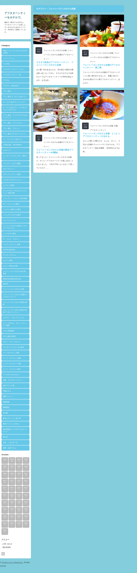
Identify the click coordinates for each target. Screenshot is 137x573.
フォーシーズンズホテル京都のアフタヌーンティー (21, 296)
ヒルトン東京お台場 (16, 266)
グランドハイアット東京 (18, 174)
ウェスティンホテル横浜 (18, 163)
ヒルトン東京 (14, 260)
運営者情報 (12, 547)
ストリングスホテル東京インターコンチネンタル (21, 227)
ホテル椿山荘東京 (15, 336)
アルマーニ (13, 150)
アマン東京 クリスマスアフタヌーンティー (21, 116)
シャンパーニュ (14, 58)
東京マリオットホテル (17, 424)
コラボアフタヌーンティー (18, 180)
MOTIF (11, 284)
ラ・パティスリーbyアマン (18, 139)
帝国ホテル (13, 391)
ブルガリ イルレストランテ (19, 318)
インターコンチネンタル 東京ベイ (21, 157)
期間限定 (12, 407)
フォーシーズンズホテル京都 (19, 289)
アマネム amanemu (16, 86)
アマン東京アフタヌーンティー (20, 134)
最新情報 (12, 402)
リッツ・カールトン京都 (18, 358)
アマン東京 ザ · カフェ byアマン (20, 96)
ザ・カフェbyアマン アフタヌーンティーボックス (21, 109)
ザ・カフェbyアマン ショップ (19, 102)
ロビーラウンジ (14, 169)
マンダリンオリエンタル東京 (19, 347)
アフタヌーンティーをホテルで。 (18, 562)
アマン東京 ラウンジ (17, 128)
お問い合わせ (13, 544)
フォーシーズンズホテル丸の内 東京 (21, 272)
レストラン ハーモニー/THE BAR (21, 198)
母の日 (11, 437)
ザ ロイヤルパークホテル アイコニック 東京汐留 (20, 192)
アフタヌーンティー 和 (18, 75)
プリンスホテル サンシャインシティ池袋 (21, 324)
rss (9, 553)
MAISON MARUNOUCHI (18, 279)
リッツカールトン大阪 (17, 353)
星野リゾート (14, 396)
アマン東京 (13, 91)
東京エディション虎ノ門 (18, 418)
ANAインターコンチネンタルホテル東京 (21, 52)
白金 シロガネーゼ (16, 442)
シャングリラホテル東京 (18, 215)
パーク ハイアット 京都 (17, 244)
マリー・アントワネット (18, 342)
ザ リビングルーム (15, 255)
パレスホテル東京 (15, 233)
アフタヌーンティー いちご (19, 69)
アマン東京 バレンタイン (18, 123)
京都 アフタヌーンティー (18, 380)
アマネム (12, 80)
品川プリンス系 (14, 385)
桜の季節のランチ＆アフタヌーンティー (21, 430)
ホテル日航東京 (14, 331)
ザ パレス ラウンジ (17, 239)
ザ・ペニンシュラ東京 (17, 204)
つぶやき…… (14, 64)
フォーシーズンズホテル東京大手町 (21, 303)
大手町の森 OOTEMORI (18, 145)
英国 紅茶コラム (15, 448)
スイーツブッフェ (15, 220)
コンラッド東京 (14, 185)
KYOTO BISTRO (15, 250)
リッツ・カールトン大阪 (18, 364)
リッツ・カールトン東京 (18, 369)
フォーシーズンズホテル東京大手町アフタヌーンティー (21, 311)
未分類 (11, 413)
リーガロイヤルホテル (17, 374)
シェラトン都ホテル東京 (18, 209)
